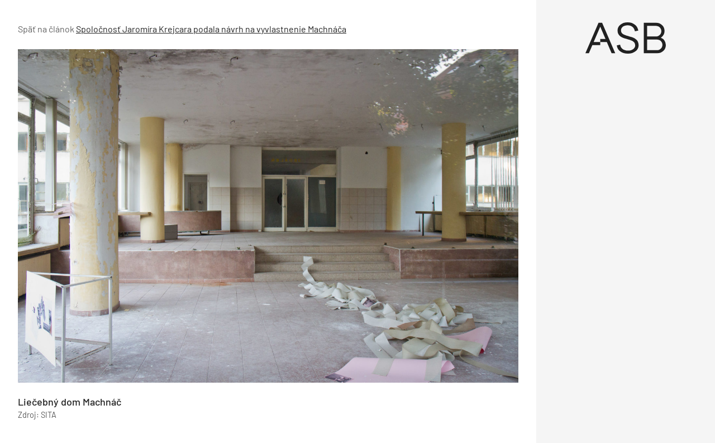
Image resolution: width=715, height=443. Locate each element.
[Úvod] (625, 38)
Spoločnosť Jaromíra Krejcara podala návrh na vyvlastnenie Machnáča (211, 28)
